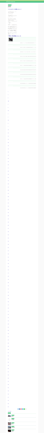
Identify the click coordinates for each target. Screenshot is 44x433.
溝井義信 (12, 421)
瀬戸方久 (12, 414)
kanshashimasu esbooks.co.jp (10, 1)
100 (8, 100)
